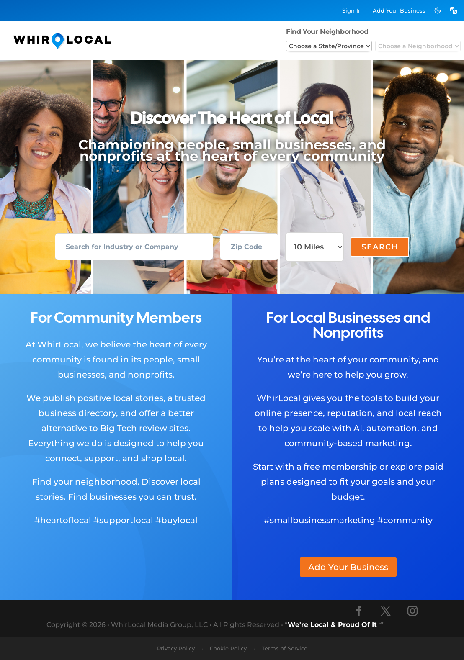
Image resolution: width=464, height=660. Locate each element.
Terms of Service (284, 648)
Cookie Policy (228, 648)
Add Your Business (348, 567)
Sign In (352, 10)
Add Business (399, 10)
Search (380, 247)
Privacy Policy (176, 648)
